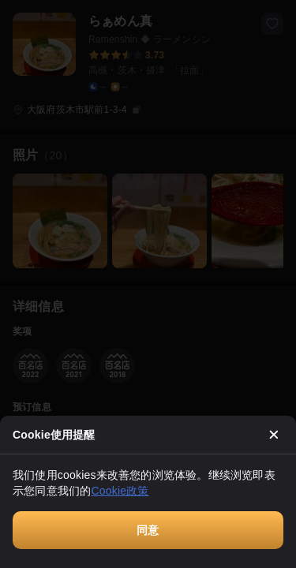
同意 (148, 530)
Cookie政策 (119, 490)
